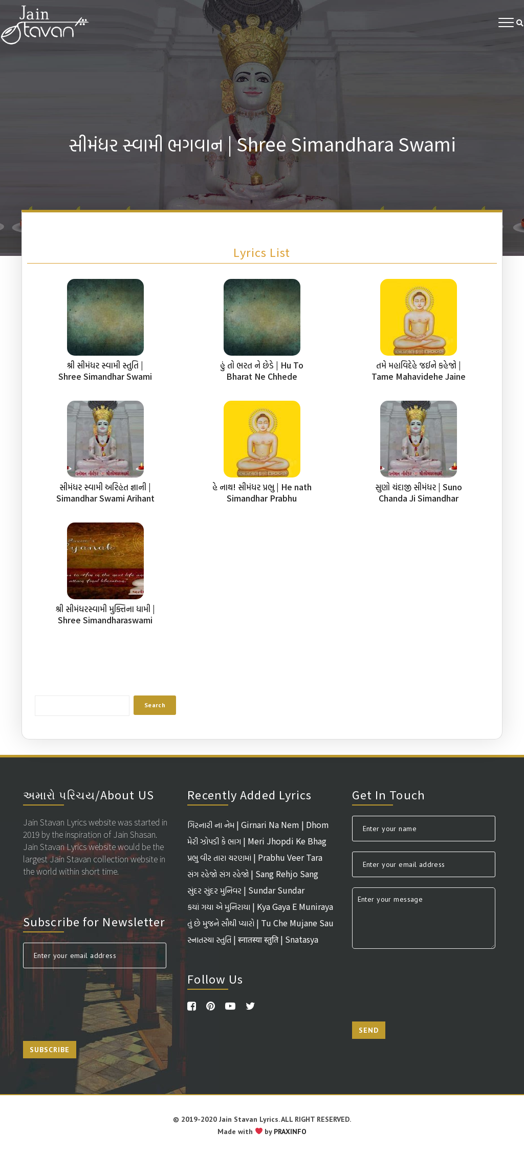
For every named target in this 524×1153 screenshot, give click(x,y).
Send (369, 1030)
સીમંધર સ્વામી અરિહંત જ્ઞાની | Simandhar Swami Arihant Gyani (105, 498)
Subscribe (50, 1049)
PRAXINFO (290, 1131)
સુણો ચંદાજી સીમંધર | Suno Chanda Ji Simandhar (418, 492)
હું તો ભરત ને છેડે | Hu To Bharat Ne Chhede (261, 370)
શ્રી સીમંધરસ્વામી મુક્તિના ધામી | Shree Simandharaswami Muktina (105, 619)
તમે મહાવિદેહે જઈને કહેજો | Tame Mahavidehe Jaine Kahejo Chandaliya (419, 376)
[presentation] (101, 998)
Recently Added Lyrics (249, 794)
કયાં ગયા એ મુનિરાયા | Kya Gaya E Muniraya (260, 906)
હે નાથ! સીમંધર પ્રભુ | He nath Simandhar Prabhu (262, 492)
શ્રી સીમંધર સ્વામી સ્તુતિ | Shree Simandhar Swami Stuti (105, 376)
